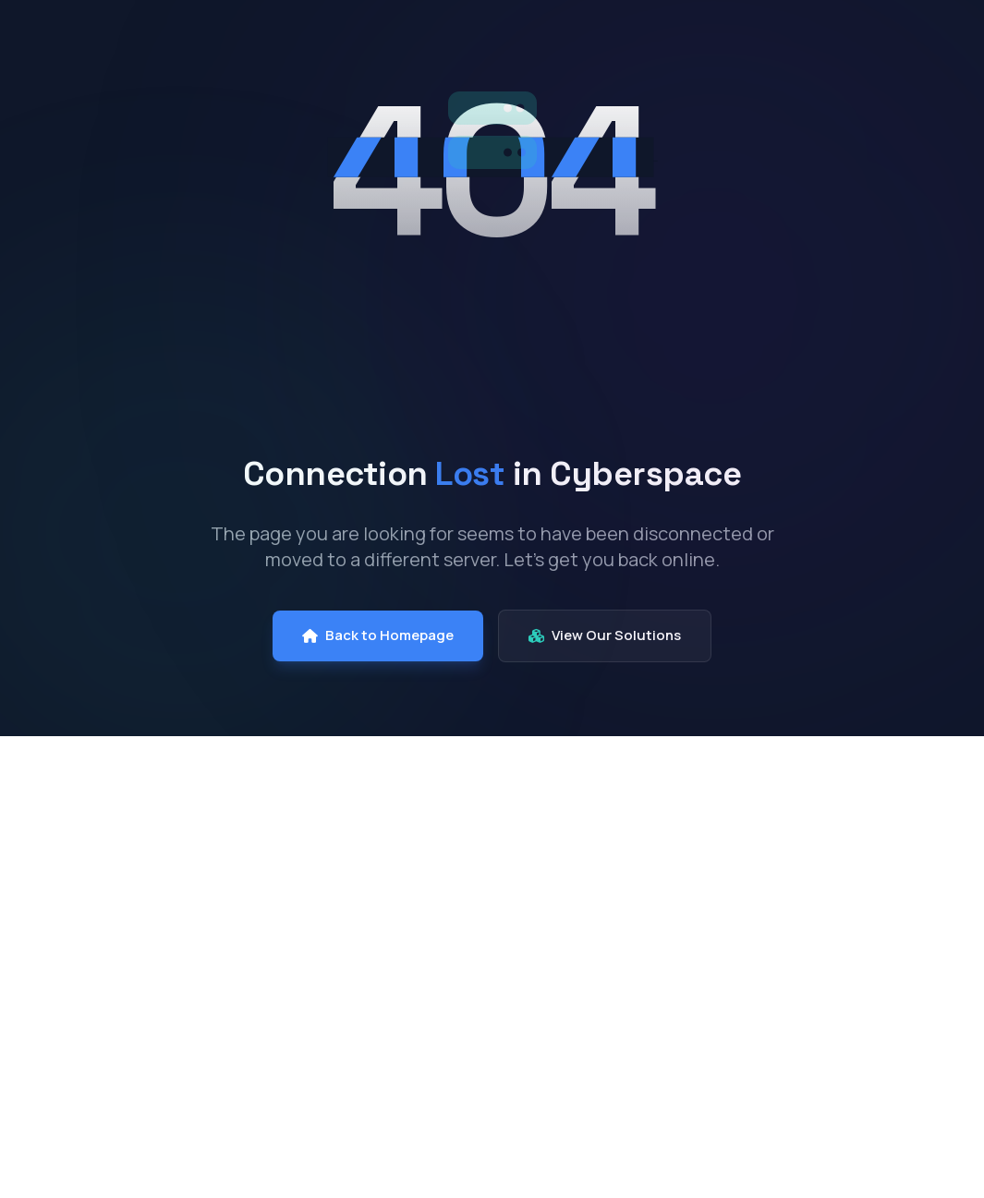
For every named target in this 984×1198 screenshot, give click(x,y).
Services (740, 45)
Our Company (465, 45)
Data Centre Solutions (454, 901)
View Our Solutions (604, 635)
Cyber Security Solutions (463, 968)
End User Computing (447, 868)
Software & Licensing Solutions (451, 1101)
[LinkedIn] (75, 1053)
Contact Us (874, 45)
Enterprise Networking (454, 935)
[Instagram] (120, 1053)
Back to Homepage (378, 635)
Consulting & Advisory (631, 878)
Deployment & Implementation (642, 987)
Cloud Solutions (431, 1002)
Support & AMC (637, 1031)
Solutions (613, 45)
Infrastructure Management (637, 933)
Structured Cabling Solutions (443, 1046)
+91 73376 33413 (846, 1173)
